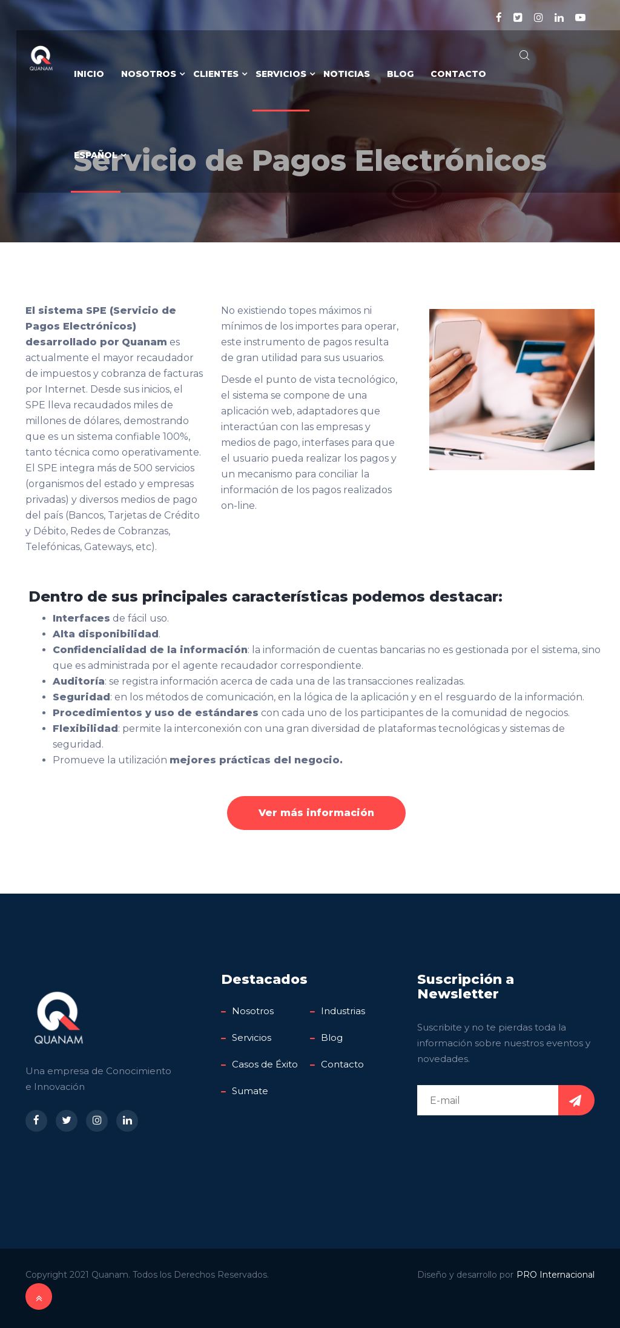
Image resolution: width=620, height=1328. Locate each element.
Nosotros (148, 73)
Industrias (343, 1011)
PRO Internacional (555, 1274)
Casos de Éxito (265, 1064)
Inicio (89, 73)
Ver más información (316, 812)
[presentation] (509, 1148)
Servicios (281, 73)
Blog (400, 73)
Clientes (216, 73)
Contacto (458, 73)
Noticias (346, 73)
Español (95, 155)
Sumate (250, 1091)
